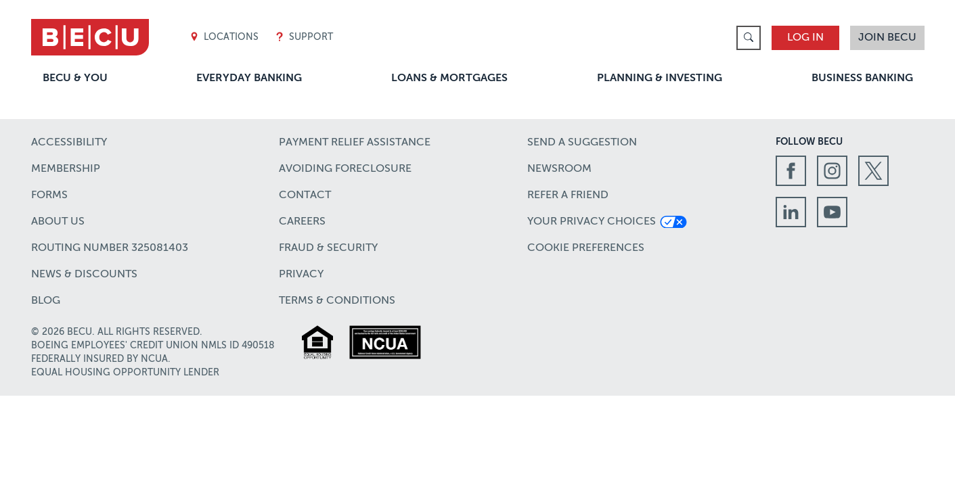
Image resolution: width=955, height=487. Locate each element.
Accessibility (69, 142)
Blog (45, 301)
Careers (302, 221)
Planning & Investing (659, 78)
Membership (65, 169)
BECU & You (75, 78)
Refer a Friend (567, 195)
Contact (305, 195)
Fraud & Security (328, 248)
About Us (58, 221)
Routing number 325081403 (109, 248)
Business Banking (862, 78)
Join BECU (887, 37)
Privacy (301, 274)
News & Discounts (84, 274)
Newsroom (559, 169)
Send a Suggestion (582, 142)
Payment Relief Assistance (354, 142)
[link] (748, 38)
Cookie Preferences (585, 248)
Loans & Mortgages (449, 78)
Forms (49, 195)
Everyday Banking (249, 78)
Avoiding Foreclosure (345, 169)
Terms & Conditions (337, 301)
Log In (805, 37)
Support (304, 37)
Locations (224, 37)
